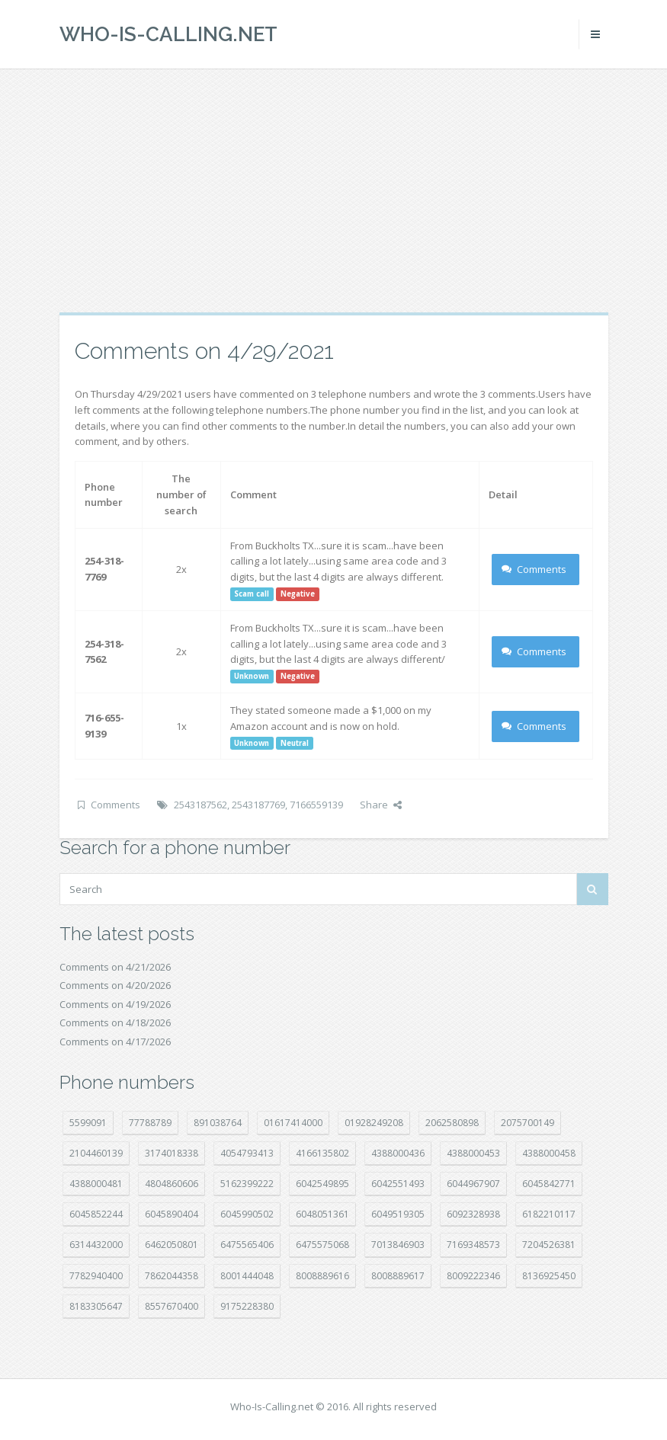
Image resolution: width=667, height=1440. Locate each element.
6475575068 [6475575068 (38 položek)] (322, 1244)
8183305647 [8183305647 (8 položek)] (96, 1306)
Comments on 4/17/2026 (115, 1041)
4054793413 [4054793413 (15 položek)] (247, 1153)
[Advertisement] (333, 190)
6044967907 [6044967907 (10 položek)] (473, 1183)
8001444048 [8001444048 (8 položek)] (247, 1275)
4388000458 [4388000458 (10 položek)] (549, 1153)
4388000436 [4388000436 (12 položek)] (398, 1153)
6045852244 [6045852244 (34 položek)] (96, 1214)
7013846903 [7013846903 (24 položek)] (398, 1244)
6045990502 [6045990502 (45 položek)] (247, 1214)
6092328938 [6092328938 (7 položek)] (473, 1214)
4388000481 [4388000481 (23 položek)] (96, 1183)
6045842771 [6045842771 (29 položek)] (549, 1183)
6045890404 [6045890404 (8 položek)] (171, 1214)
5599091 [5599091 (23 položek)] (88, 1122)
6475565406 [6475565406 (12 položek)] (247, 1244)
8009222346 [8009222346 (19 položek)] (473, 1275)
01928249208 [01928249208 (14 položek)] (374, 1122)
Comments (534, 569)
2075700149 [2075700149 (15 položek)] (527, 1122)
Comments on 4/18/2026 (115, 1022)
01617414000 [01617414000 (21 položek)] (293, 1122)
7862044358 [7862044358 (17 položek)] (171, 1275)
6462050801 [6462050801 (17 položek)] (171, 1244)
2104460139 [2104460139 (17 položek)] (96, 1153)
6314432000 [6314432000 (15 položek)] (96, 1244)
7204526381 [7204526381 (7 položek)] (549, 1244)
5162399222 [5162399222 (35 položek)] (247, 1183)
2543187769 (258, 804)
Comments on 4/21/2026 (115, 967)
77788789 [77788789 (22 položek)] (150, 1122)
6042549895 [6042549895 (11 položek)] (322, 1183)
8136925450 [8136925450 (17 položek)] (549, 1275)
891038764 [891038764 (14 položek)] (218, 1122)
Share (381, 804)
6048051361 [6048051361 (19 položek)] (322, 1214)
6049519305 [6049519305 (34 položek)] (398, 1214)
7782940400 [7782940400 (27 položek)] (96, 1275)
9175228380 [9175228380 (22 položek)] (247, 1306)
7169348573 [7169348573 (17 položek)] (473, 1244)
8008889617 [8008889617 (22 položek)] (398, 1275)
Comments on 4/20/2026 (115, 985)
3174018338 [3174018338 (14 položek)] (171, 1153)
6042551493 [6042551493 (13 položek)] (398, 1183)
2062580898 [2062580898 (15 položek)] (452, 1122)
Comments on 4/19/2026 (115, 1004)
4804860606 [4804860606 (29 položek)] (171, 1183)
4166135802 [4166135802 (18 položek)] (322, 1153)
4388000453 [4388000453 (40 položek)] (473, 1153)
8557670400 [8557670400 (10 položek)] (171, 1306)
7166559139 (316, 804)
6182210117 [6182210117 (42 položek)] (549, 1214)
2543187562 (200, 804)
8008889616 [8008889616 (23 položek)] (322, 1275)
